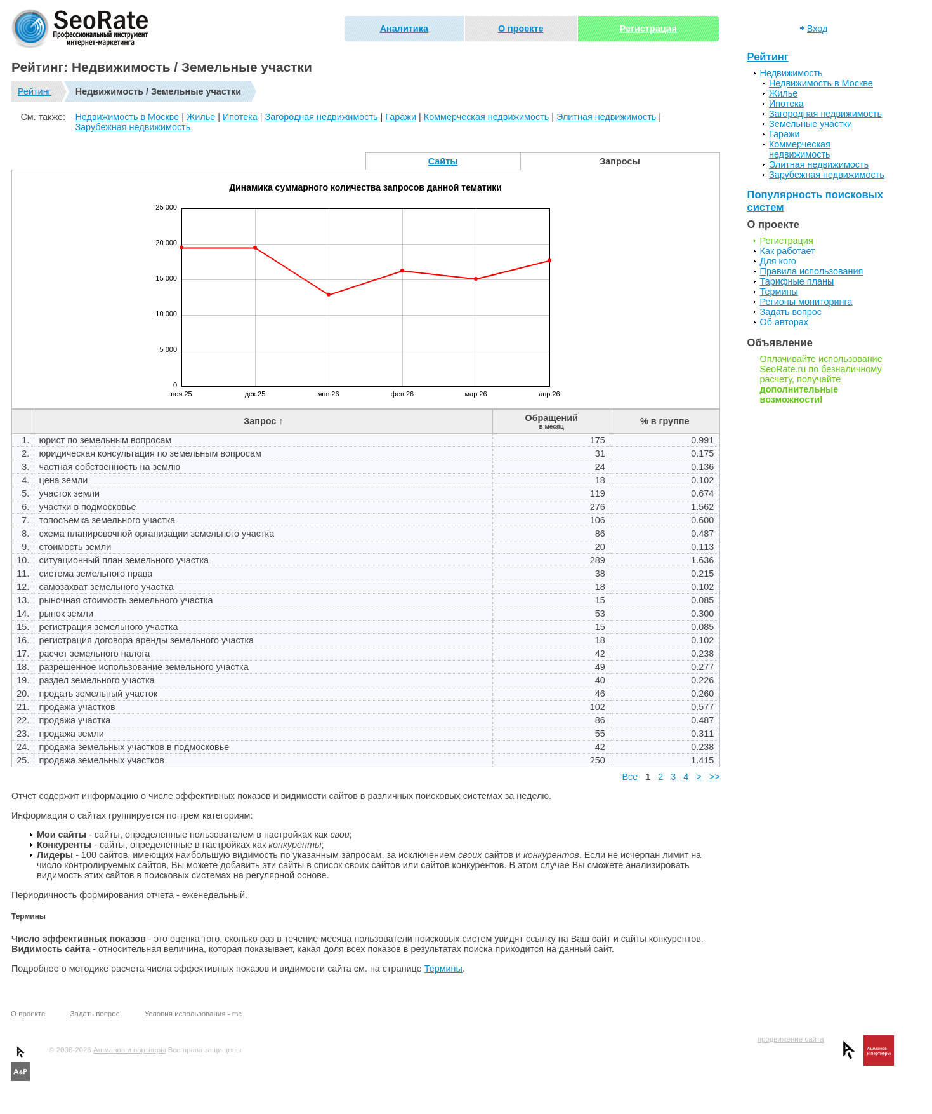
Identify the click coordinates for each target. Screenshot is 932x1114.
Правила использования (811, 271)
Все (630, 777)
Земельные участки (810, 124)
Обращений (551, 421)
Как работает (787, 251)
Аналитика (404, 28)
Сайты (443, 161)
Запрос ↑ (263, 421)
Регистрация (648, 28)
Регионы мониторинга (806, 302)
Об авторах (784, 322)
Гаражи (400, 117)
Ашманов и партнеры (129, 1050)
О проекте (521, 28)
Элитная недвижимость (606, 117)
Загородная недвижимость (321, 117)
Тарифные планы (797, 281)
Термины (443, 968)
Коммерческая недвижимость (486, 117)
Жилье (201, 117)
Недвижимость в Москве (127, 117)
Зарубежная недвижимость (132, 127)
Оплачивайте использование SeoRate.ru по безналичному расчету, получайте (821, 379)
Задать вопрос (791, 312)
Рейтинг (34, 91)
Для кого (778, 261)
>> (714, 777)
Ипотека (240, 117)
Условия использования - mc (193, 1013)
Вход (817, 28)
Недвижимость (791, 73)
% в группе (665, 421)
